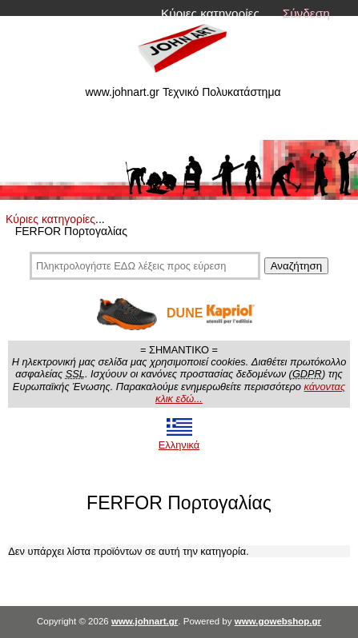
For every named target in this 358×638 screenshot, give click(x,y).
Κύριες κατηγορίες (210, 13)
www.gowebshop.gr (278, 621)
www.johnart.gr (144, 621)
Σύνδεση (306, 13)
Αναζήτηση (296, 266)
